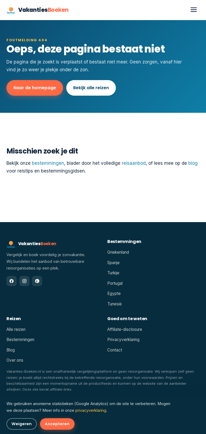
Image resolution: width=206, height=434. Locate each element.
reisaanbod (134, 163)
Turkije (113, 272)
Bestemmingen (20, 339)
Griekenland (118, 252)
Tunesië (114, 303)
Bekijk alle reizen (91, 88)
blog (193, 163)
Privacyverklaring (123, 339)
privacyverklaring (90, 410)
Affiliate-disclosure (124, 329)
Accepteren (57, 423)
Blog (10, 350)
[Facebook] (11, 281)
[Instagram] (24, 281)
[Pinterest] (37, 281)
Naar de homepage (34, 88)
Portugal (115, 283)
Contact (114, 350)
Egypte (114, 293)
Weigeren (22, 423)
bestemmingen (48, 163)
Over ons (14, 360)
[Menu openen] (194, 10)
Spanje (113, 262)
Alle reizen (15, 329)
